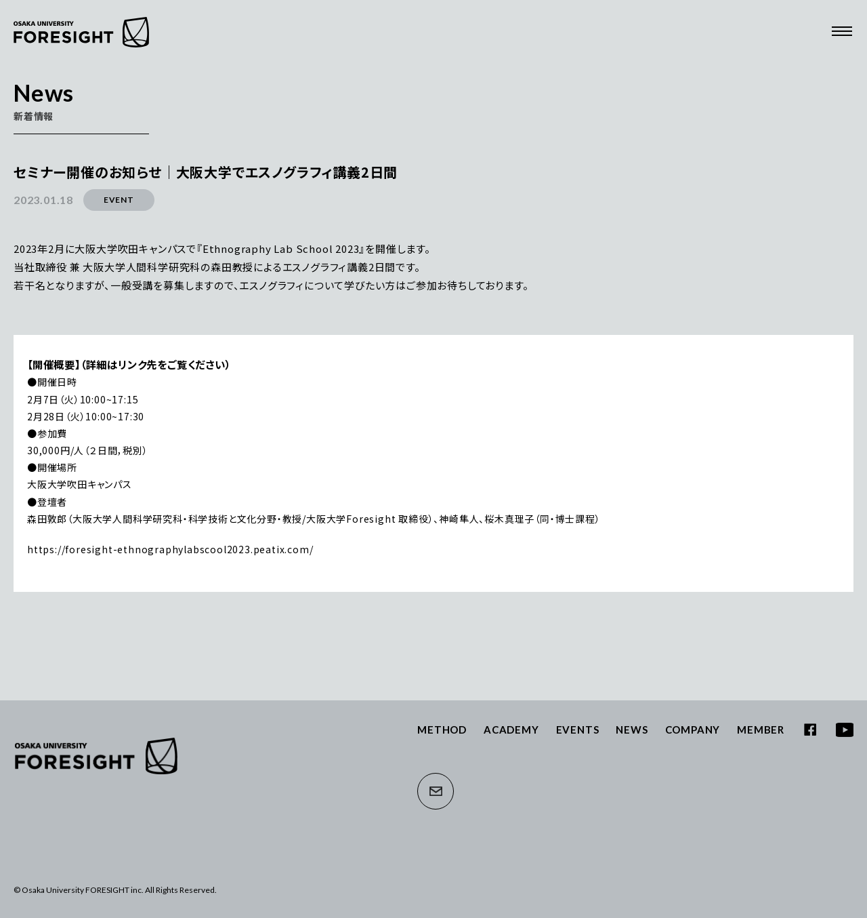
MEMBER (760, 729)
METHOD (442, 729)
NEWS (632, 729)
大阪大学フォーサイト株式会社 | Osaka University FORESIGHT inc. (96, 756)
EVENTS (577, 729)
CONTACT (435, 791)
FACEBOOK (810, 729)
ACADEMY (511, 729)
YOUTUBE (844, 729)
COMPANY (693, 729)
